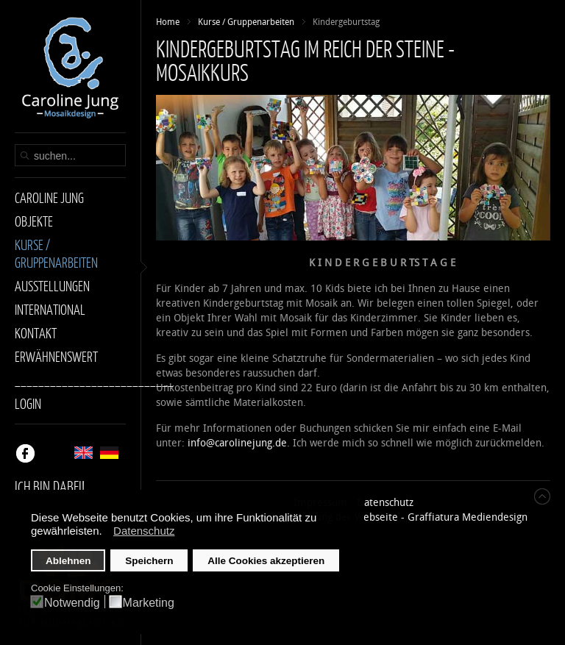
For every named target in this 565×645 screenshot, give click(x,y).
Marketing (148, 602)
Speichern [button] (149, 560)
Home (168, 22)
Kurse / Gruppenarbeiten (246, 22)
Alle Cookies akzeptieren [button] (265, 560)
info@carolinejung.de (237, 443)
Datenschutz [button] (143, 530)
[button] (106, 532)
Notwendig (72, 602)
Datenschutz (385, 502)
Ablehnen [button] (68, 560)
